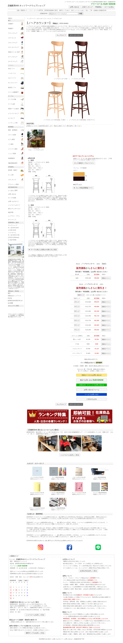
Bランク (77, 311)
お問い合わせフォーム (91, 390)
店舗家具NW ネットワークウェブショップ (26, 6)
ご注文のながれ (91, 399)
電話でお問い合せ (91, 380)
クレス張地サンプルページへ (84, 163)
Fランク (77, 330)
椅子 (9, 20)
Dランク (77, 320)
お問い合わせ (74, 7)
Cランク (77, 316)
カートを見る (109, 7)
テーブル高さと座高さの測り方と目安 (44, 249)
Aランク (77, 306)
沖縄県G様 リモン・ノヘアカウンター (36, 148)
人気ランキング (87, 7)
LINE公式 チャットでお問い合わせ (91, 385)
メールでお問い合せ (91, 394)
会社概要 (10, 303)
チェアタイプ (61, 35)
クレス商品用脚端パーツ (84, 188)
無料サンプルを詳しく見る (35, 633)
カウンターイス (41, 18)
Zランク (77, 302)
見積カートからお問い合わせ (92, 375)
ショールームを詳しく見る (70, 455)
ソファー (10, 65)
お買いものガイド (57, 639)
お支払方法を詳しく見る (88, 571)
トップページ (31, 18)
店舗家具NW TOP (79, 639)
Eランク (77, 325)
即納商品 (98, 7)
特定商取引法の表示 (45, 639)
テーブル (10, 96)
